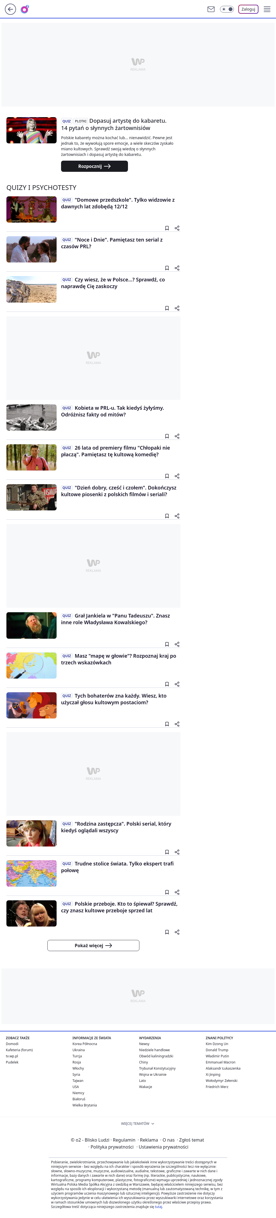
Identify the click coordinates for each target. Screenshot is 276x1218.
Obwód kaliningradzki (156, 1056)
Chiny (143, 1062)
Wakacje (145, 1086)
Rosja (76, 1062)
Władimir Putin (217, 1056)
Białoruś (78, 1099)
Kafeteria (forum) (19, 1050)
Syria (76, 1074)
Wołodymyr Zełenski (222, 1080)
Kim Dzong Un (217, 1043)
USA (75, 1086)
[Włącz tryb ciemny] (227, 9)
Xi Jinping (213, 1074)
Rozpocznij (94, 166)
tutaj (158, 1206)
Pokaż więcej (93, 945)
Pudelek (12, 1062)
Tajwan (77, 1080)
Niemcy (78, 1093)
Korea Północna (84, 1043)
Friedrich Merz (217, 1086)
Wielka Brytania (84, 1105)
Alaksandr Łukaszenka (223, 1068)
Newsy (144, 1043)
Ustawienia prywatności (162, 1147)
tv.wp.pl (12, 1056)
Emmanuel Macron (220, 1062)
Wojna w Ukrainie (152, 1074)
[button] (267, 9)
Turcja (77, 1056)
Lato (142, 1080)
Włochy (78, 1068)
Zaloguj (248, 9)
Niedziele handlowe (154, 1050)
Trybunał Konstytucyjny (157, 1068)
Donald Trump (217, 1050)
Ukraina (78, 1050)
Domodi (12, 1043)
